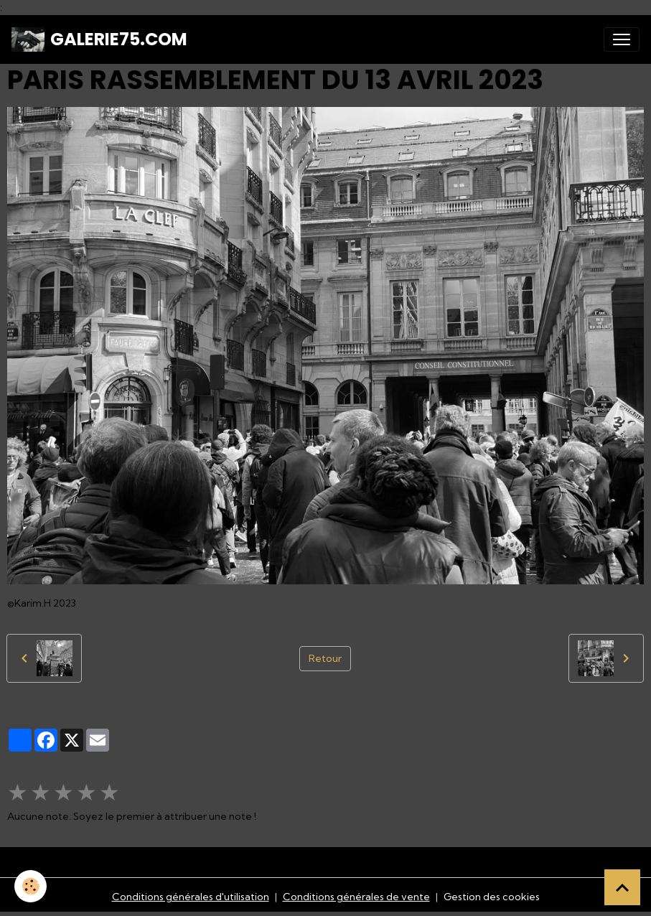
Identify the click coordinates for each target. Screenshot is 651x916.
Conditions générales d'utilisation (190, 896)
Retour (325, 658)
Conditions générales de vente (356, 896)
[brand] (99, 39)
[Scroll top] (622, 887)
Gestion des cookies (492, 896)
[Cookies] (30, 886)
